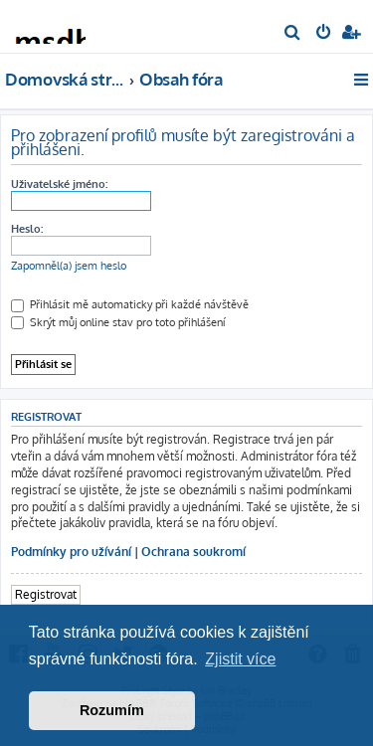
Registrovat (46, 594)
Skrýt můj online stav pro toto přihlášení (118, 322)
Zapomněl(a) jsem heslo (68, 266)
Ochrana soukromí (193, 551)
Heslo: (27, 229)
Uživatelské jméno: (59, 184)
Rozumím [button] (112, 710)
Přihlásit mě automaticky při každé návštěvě (130, 304)
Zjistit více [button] (240, 659)
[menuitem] (292, 34)
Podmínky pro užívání (71, 551)
